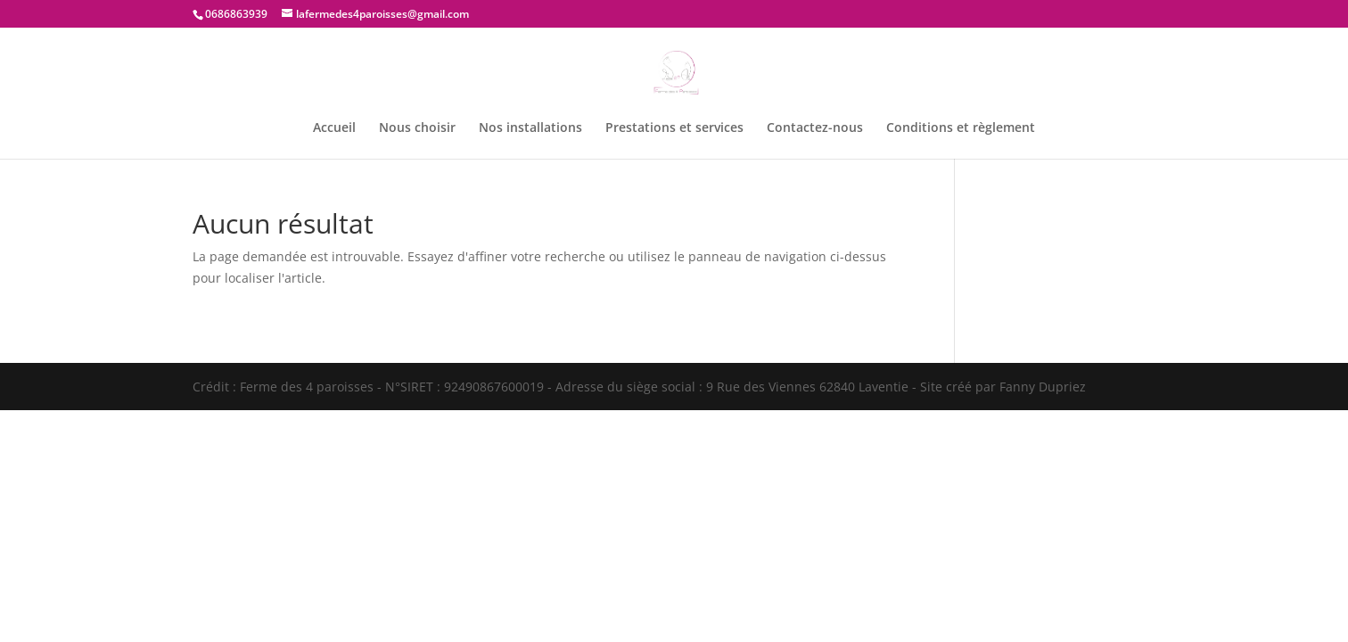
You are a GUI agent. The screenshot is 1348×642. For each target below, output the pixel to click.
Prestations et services (674, 128)
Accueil (334, 128)
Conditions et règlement (960, 128)
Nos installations (530, 128)
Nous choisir (417, 128)
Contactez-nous (815, 128)
